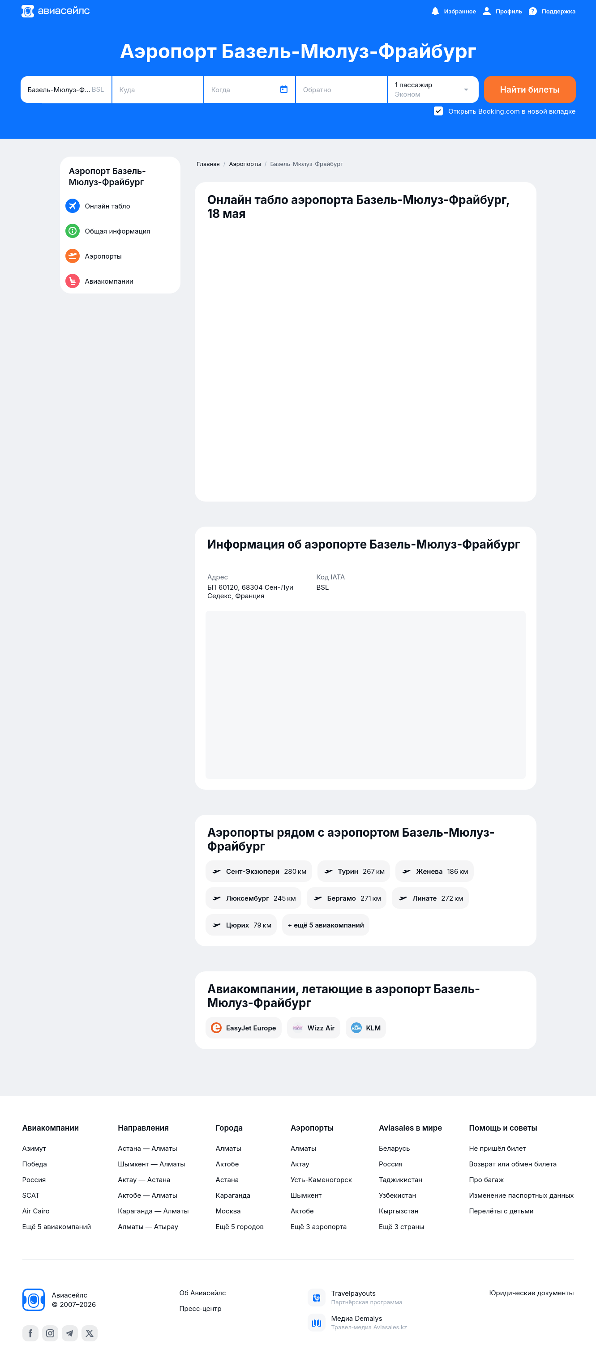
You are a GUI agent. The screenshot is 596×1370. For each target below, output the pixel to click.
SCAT (31, 1195)
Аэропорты (312, 1127)
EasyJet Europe (243, 1027)
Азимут (34, 1148)
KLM (366, 1027)
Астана (227, 1179)
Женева (434, 871)
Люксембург (253, 898)
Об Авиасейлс (202, 1293)
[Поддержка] (551, 11)
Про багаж (486, 1179)
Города (229, 1127)
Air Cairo (36, 1211)
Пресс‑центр (200, 1308)
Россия (34, 1179)
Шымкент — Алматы (151, 1164)
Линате (430, 898)
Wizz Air (313, 1027)
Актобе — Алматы (147, 1195)
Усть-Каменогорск (321, 1179)
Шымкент (306, 1195)
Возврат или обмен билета (513, 1164)
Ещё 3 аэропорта (319, 1226)
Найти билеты (530, 90)
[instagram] (50, 1333)
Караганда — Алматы (153, 1211)
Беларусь (394, 1148)
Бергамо (346, 898)
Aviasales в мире (410, 1127)
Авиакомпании (50, 1127)
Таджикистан (400, 1179)
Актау (300, 1164)
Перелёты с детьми (501, 1211)
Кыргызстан (399, 1211)
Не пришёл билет (497, 1148)
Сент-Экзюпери (259, 871)
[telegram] (69, 1333)
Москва (228, 1211)
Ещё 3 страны (401, 1226)
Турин (354, 871)
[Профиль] (501, 11)
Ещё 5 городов (240, 1226)
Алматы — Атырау (148, 1226)
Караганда (233, 1195)
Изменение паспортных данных (521, 1195)
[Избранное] (453, 11)
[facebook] (30, 1333)
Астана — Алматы (147, 1148)
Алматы (228, 1148)
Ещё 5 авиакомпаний (56, 1226)
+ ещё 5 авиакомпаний (325, 925)
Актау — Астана (144, 1179)
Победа (34, 1164)
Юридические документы (531, 1293)
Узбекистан (397, 1195)
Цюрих (241, 924)
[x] (89, 1333)
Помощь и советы (503, 1127)
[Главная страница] (55, 11)
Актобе (227, 1164)
